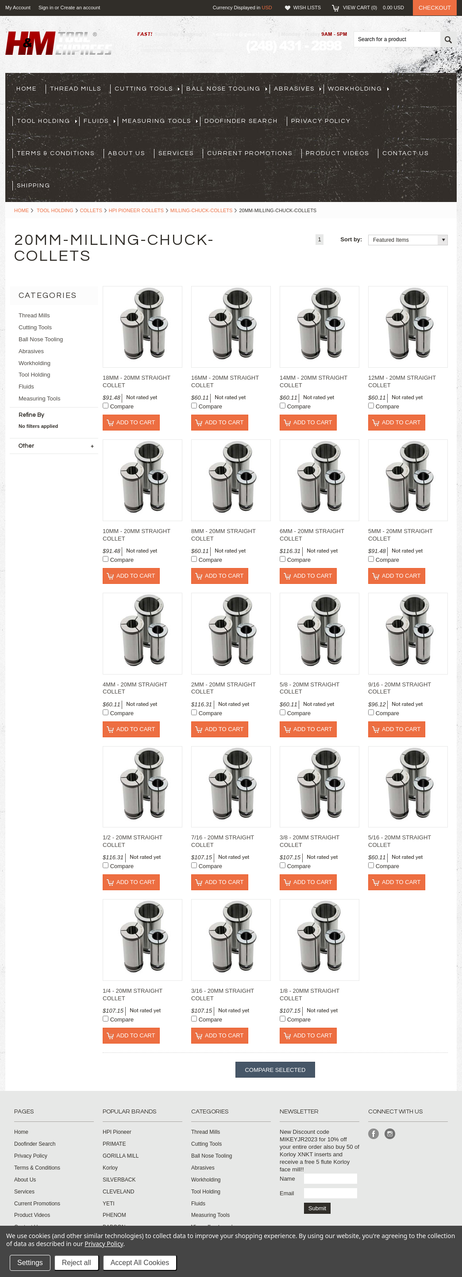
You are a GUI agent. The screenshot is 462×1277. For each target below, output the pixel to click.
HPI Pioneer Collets (136, 210)
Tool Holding (55, 210)
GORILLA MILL (121, 1156)
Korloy (110, 1168)
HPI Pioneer (117, 1132)
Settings (30, 1262)
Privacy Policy (104, 1243)
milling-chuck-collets (201, 210)
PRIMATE (114, 1144)
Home (21, 210)
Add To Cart (135, 422)
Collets (91, 210)
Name (287, 1178)
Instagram (390, 1134)
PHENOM (114, 1215)
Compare (122, 406)
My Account (18, 7)
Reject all (76, 1262)
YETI (109, 1204)
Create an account (80, 7)
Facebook (373, 1134)
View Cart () (373, 7)
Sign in (46, 7)
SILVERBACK (119, 1180)
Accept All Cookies (140, 1262)
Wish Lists (307, 7)
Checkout (435, 7)
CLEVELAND (118, 1192)
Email (287, 1193)
